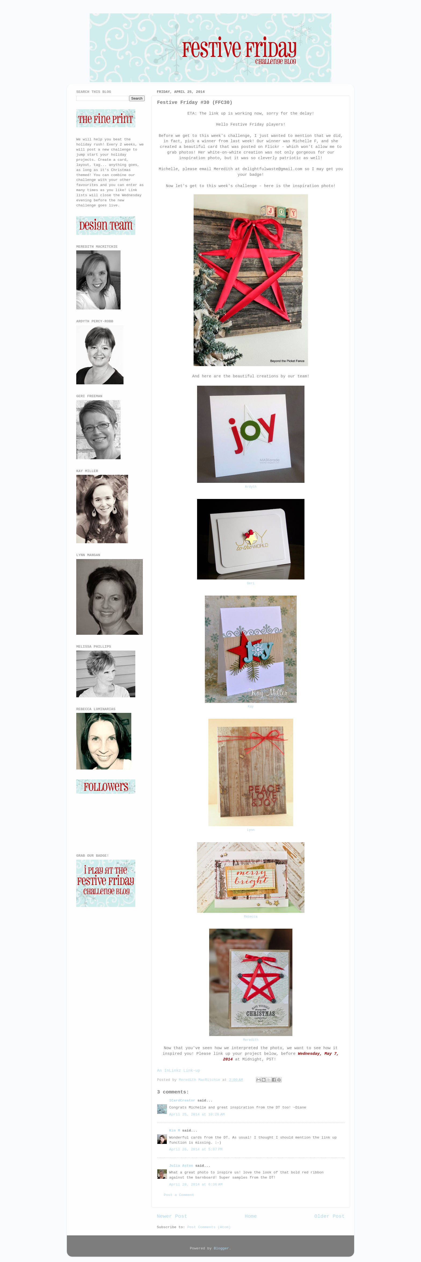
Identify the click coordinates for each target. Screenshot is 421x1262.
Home (251, 1216)
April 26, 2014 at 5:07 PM (195, 1149)
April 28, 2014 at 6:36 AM (195, 1185)
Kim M (174, 1131)
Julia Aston (181, 1166)
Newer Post (172, 1216)
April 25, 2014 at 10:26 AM (197, 1115)
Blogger (221, 1248)
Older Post (329, 1216)
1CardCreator (182, 1101)
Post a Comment (179, 1195)
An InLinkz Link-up (178, 1070)
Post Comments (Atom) (209, 1227)
